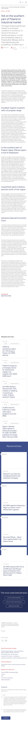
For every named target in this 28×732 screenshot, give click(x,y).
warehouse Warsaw (14, 606)
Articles (7, 7)
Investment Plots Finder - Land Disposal (10, 656)
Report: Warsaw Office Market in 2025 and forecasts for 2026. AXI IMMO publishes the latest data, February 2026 (9, 431)
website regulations (5, 679)
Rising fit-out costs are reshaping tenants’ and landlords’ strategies (11, 476)
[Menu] (26, 2)
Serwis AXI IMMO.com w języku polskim (9, 672)
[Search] (20, 2)
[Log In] (22, 2)
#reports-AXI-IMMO (5, 11)
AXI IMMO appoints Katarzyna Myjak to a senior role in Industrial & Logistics (14, 507)
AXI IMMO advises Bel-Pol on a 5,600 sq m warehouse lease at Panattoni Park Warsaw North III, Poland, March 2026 (13, 571)
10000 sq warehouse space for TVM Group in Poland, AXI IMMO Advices (9, 351)
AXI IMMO (3, 7)
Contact (3, 674)
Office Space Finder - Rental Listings (9, 654)
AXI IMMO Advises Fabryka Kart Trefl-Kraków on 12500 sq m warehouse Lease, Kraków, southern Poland (9, 392)
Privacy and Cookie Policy (7, 677)
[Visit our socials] (2, 640)
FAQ (2, 676)
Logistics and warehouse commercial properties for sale (14, 658)
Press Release (4, 454)
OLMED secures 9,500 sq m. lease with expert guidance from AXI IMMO (9, 411)
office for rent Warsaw (14, 597)
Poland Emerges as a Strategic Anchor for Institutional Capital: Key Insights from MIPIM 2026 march (9, 371)
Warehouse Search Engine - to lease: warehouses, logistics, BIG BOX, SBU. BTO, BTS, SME (12, 651)
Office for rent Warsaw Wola (14, 602)
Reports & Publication (15, 343)
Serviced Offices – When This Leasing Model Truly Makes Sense (12, 539)
